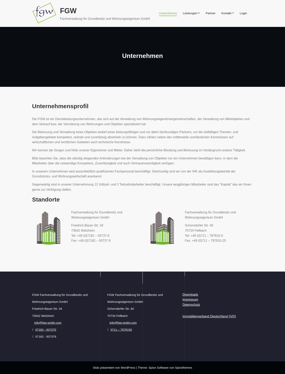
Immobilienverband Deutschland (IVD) (209, 316)
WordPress (128, 367)
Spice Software (159, 367)
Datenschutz (191, 304)
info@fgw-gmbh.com (48, 322)
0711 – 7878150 (121, 329)
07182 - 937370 (45, 329)
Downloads (190, 294)
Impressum (190, 299)
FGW (68, 11)
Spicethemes (183, 367)
